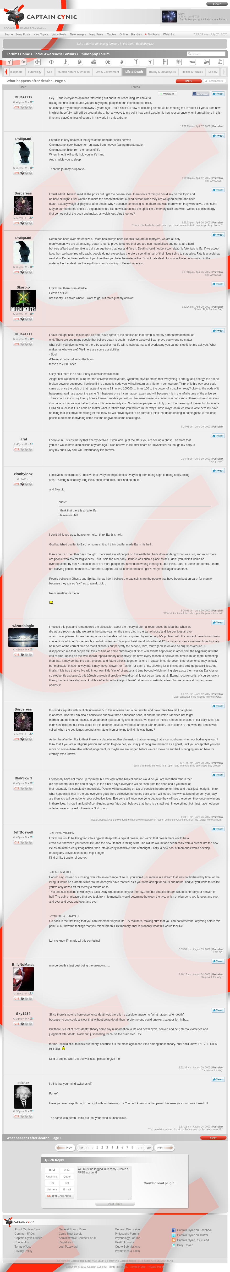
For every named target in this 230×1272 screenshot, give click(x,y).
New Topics (40, 34)
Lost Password (68, 1246)
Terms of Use (138, 1266)
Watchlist (169, 34)
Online (124, 34)
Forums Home (18, 54)
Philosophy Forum (94, 54)
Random (136, 34)
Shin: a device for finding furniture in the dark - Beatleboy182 (115, 43)
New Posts (23, 34)
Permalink (217, 126)
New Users (96, 34)
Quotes (111, 34)
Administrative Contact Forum (78, 1238)
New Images (78, 34)
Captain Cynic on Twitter (192, 1235)
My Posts (152, 34)
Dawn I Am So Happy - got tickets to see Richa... (203, 16)
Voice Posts (59, 34)
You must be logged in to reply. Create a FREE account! (104, 1183)
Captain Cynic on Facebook (194, 1230)
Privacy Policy (24, 1251)
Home (9, 34)
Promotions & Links (127, 1251)
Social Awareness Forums (55, 54)
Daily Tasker (185, 1245)
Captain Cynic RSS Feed (193, 1240)
